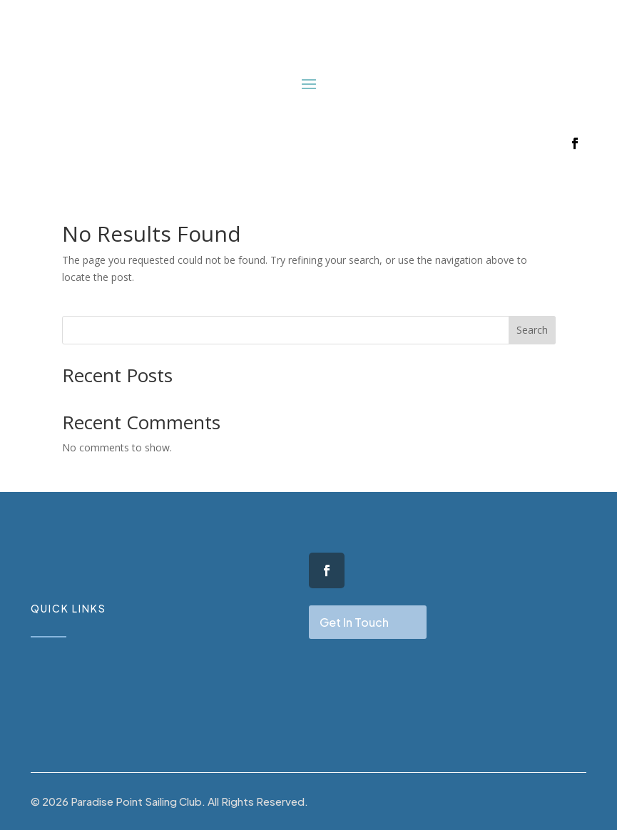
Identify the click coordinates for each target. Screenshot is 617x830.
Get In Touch (354, 622)
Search (532, 330)
